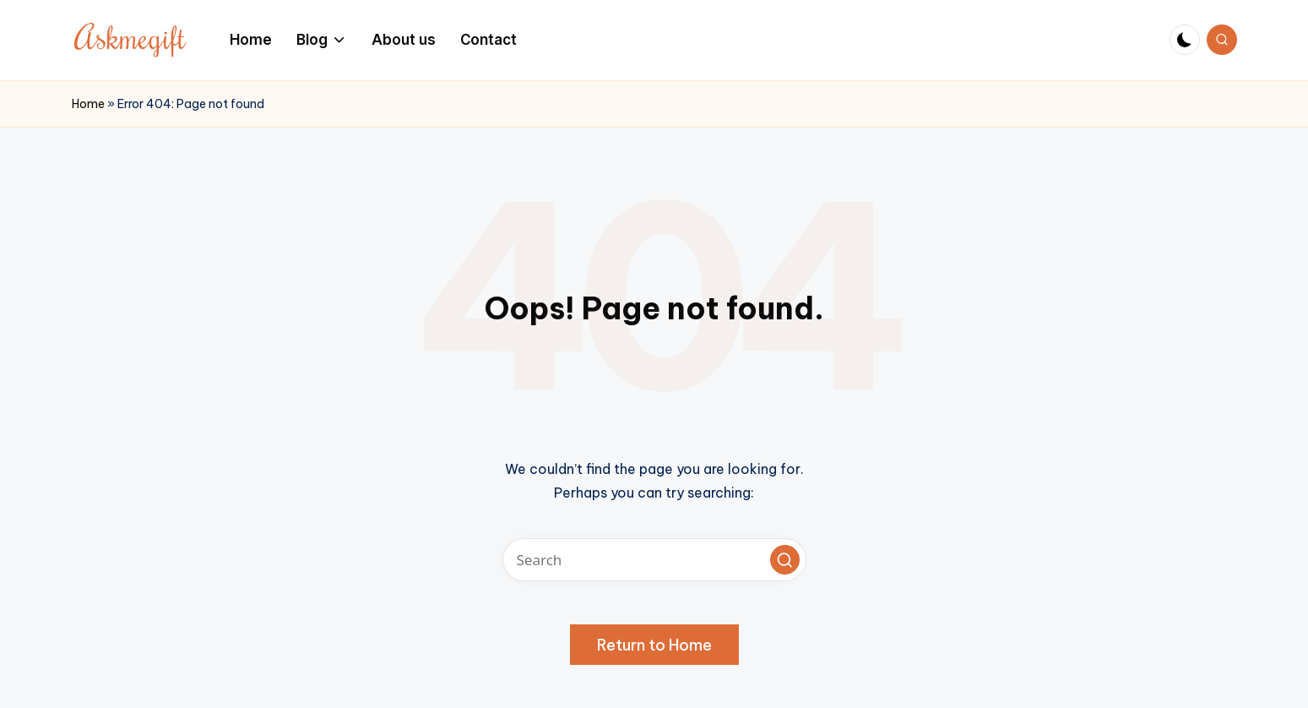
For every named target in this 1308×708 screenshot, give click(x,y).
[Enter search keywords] (654, 559)
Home (88, 104)
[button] (785, 560)
